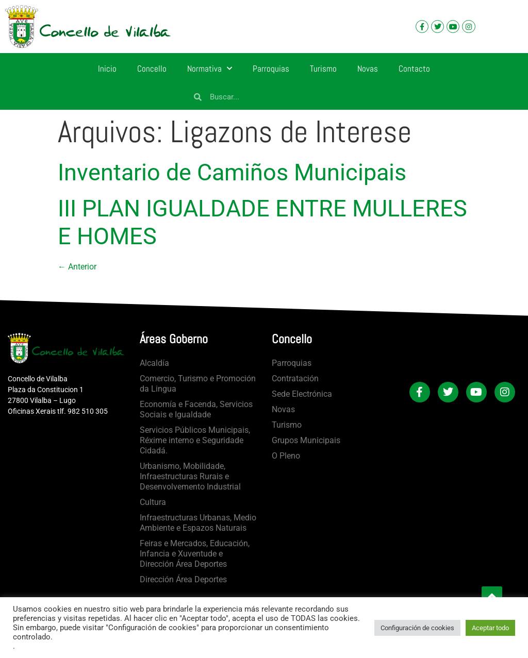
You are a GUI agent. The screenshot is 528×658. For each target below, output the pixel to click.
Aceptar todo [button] (490, 628)
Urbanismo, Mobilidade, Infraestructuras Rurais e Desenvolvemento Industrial (190, 476)
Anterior (77, 267)
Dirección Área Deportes (183, 579)
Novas (367, 68)
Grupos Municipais (306, 440)
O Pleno (286, 456)
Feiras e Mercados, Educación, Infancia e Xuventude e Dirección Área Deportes (195, 553)
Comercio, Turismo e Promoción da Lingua (198, 384)
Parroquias (271, 68)
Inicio (107, 68)
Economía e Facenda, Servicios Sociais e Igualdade (196, 409)
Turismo (323, 68)
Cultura (153, 502)
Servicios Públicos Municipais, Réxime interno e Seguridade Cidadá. (195, 440)
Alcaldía (154, 363)
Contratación (295, 378)
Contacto (414, 68)
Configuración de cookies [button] (417, 628)
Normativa (209, 68)
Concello (152, 68)
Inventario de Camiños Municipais (232, 172)
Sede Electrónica (302, 394)
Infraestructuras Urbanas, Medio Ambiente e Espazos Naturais (198, 523)
